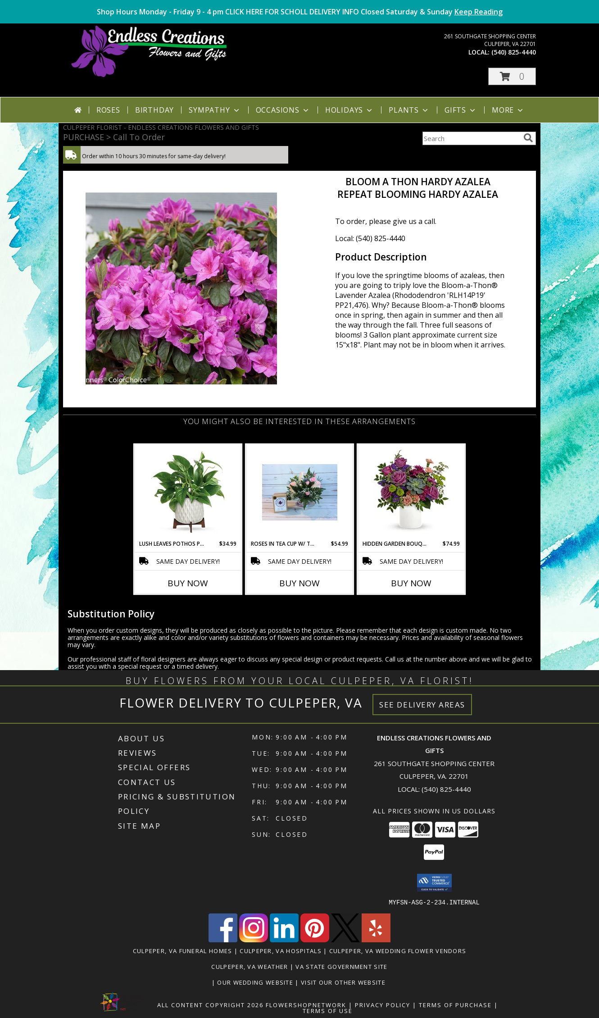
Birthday (154, 110)
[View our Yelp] (376, 939)
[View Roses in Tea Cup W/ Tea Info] (299, 492)
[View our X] (345, 939)
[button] (512, 76)
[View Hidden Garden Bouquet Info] (411, 492)
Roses (108, 110)
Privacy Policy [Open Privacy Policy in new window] (382, 1004)
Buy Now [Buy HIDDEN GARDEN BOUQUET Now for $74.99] (411, 583)
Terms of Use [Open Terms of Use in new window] (328, 1010)
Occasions (283, 110)
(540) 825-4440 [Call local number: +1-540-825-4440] (513, 52)
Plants (409, 110)
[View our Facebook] (223, 939)
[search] (528, 138)
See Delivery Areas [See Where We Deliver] (422, 704)
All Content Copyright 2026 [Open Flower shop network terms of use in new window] (210, 1004)
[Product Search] (471, 138)
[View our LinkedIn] (284, 939)
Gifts (461, 110)
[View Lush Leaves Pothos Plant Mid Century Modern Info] (188, 492)
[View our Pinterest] (314, 939)
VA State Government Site (341, 966)
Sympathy (215, 110)
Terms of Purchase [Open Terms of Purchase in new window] (455, 1004)
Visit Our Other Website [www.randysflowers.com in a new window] (344, 982)
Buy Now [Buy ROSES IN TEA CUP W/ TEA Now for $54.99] (299, 583)
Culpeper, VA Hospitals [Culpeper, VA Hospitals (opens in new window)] (281, 950)
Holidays (349, 110)
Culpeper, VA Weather (249, 966)
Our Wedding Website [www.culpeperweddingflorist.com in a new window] (256, 982)
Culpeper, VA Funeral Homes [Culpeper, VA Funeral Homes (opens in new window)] (182, 950)
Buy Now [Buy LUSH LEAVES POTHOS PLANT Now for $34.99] (188, 583)
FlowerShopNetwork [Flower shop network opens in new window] (306, 1004)
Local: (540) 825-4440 (370, 238)
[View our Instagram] (253, 939)
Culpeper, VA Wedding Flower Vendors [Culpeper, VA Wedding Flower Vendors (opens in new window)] (398, 950)
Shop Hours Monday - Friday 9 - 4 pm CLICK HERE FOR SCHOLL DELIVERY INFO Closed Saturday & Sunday (300, 12)
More (508, 110)
